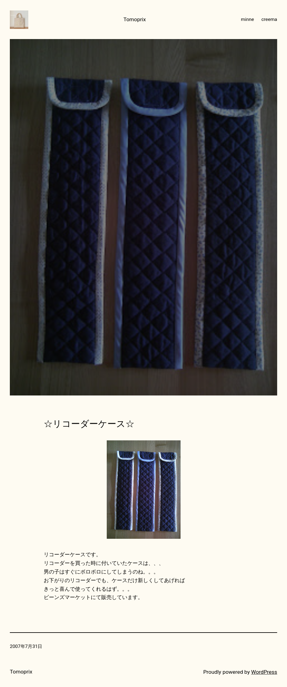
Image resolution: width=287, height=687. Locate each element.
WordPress (264, 672)
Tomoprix (134, 19)
